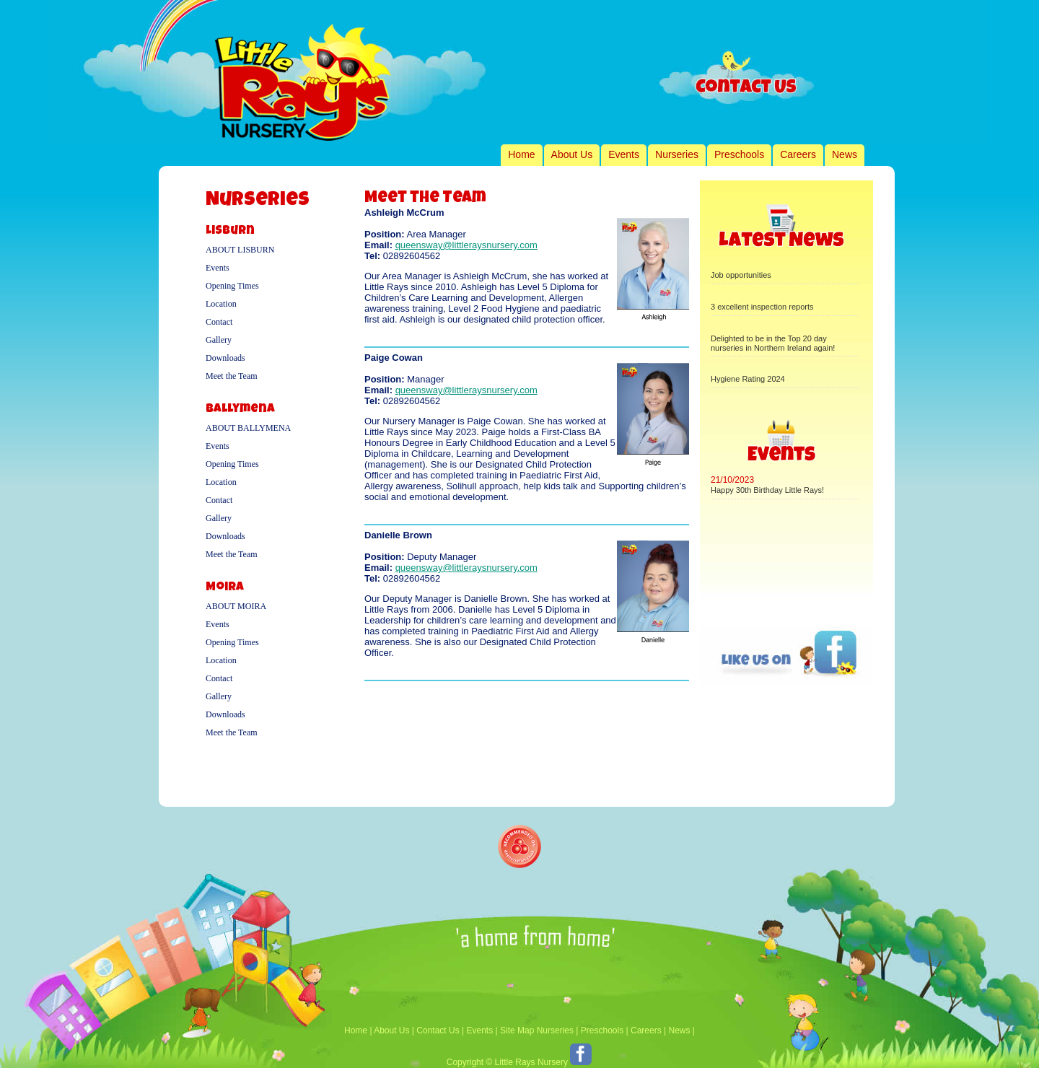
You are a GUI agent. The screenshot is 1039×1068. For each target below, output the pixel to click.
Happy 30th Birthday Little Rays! (767, 490)
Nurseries (676, 154)
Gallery (219, 340)
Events (623, 154)
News (844, 154)
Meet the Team (232, 376)
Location (221, 304)
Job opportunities (741, 275)
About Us (572, 154)
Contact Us (437, 1030)
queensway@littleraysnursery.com (466, 245)
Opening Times (232, 286)
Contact (219, 322)
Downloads (225, 358)
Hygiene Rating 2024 (748, 379)
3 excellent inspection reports (762, 306)
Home (521, 154)
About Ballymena (248, 428)
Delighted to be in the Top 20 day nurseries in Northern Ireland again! (773, 343)
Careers (798, 154)
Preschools (739, 154)
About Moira (236, 606)
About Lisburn (240, 250)
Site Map (517, 1030)
